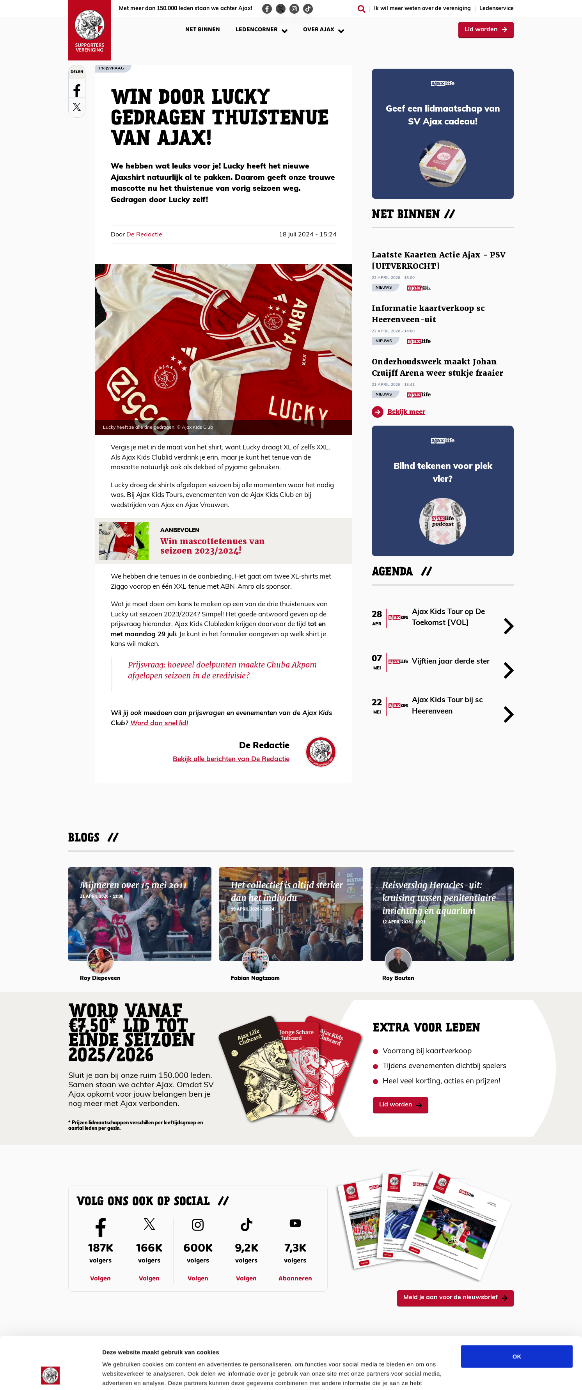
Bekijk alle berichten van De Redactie (231, 759)
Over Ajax (323, 29)
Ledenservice (496, 9)
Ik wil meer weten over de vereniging (422, 9)
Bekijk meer (398, 412)
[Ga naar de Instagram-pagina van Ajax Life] (294, 9)
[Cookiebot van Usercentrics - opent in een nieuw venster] (50, 1375)
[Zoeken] (362, 9)
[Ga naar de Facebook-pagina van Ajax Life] (267, 9)
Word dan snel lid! (159, 723)
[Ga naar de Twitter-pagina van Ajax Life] (281, 9)
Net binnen (202, 29)
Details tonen (421, 1374)
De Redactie (144, 235)
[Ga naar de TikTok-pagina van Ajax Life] (308, 9)
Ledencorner (261, 29)
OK (517, 1307)
